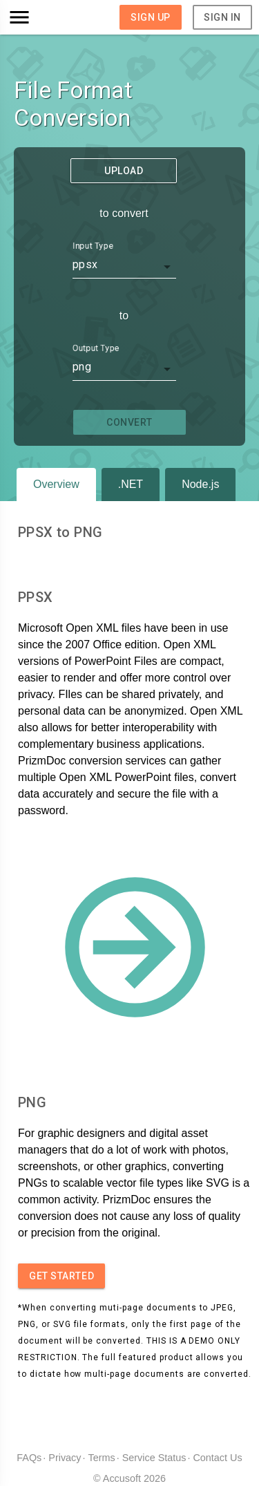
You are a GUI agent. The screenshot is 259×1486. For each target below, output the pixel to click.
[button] (37, 17)
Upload (123, 170)
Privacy (64, 1457)
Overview (56, 484)
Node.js (200, 484)
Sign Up (151, 17)
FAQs (29, 1457)
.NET (130, 484)
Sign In (222, 17)
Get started (61, 1275)
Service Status (154, 1457)
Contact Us (217, 1457)
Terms (101, 1457)
